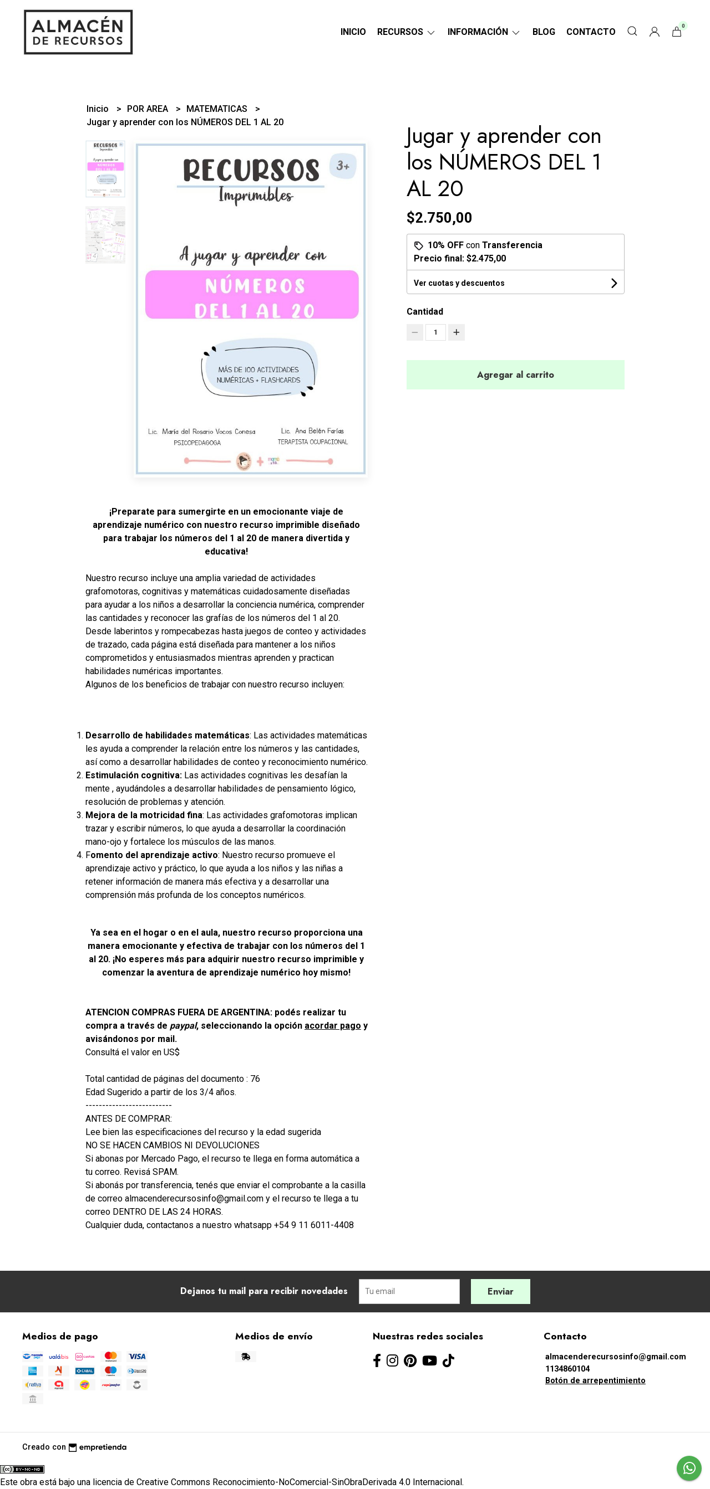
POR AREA (148, 109)
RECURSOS (407, 32)
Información (484, 32)
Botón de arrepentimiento (595, 1380)
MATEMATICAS (218, 109)
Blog (543, 32)
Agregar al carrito (515, 374)
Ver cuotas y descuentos (459, 283)
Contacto (591, 32)
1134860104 (567, 1369)
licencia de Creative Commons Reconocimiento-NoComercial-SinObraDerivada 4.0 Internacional (277, 1482)
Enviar (501, 1291)
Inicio (353, 32)
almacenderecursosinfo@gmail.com (615, 1357)
